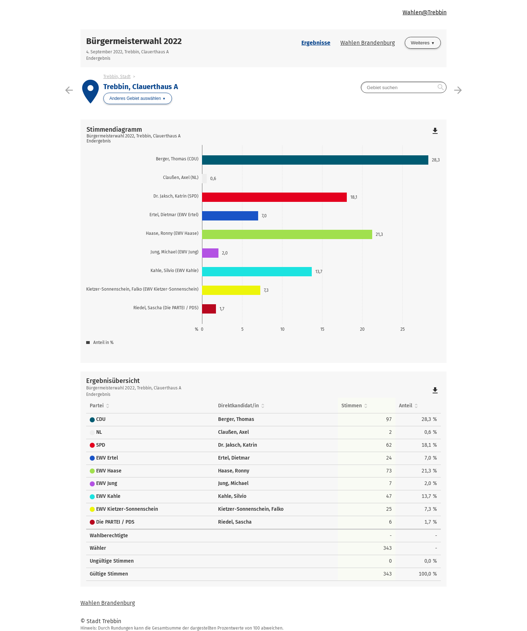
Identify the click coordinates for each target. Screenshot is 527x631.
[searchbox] (404, 87)
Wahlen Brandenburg (367, 42)
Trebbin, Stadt (116, 76)
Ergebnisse (315, 42)
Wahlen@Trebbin (425, 12)
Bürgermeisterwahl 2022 (134, 41)
